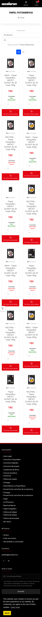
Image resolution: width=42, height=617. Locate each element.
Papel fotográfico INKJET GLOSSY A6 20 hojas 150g (31, 80)
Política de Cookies (10, 515)
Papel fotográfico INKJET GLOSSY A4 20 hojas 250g (10, 397)
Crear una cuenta (9, 538)
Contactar (7, 476)
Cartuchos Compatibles (12, 460)
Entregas (6, 483)
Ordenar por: (21, 30)
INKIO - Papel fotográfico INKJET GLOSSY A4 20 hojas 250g (31, 332)
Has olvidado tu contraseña (13, 542)
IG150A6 (33, 71)
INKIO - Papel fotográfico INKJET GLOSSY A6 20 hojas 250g (31, 142)
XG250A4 (33, 388)
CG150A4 (12, 262)
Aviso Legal (7, 456)
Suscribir (21, 591)
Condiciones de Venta (11, 470)
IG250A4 (12, 388)
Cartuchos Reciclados (11, 466)
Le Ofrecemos (8, 502)
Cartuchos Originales (10, 463)
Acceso (6, 535)
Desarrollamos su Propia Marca (14, 486)
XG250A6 (33, 197)
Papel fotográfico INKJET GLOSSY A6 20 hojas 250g (10, 206)
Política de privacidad (11, 518)
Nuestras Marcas (9, 505)
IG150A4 (33, 262)
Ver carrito (7, 522)
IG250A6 (12, 197)
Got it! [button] (7, 613)
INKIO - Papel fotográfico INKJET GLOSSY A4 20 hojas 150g (10, 271)
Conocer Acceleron (10, 473)
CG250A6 (33, 133)
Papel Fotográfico (9, 509)
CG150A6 (12, 71)
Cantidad (11, 98)
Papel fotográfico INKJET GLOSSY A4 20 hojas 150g (31, 271)
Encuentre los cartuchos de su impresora (18, 489)
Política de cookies (10, 479)
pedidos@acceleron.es (10, 555)
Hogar (22, 17)
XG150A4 (12, 323)
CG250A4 (33, 323)
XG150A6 (12, 133)
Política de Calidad (10, 512)
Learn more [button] (15, 607)
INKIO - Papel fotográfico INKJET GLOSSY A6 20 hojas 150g (10, 80)
